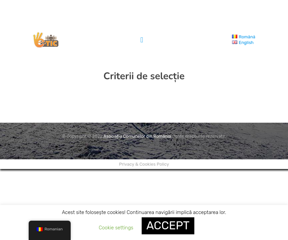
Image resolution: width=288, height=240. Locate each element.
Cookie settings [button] (116, 228)
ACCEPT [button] (168, 225)
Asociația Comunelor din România (137, 136)
